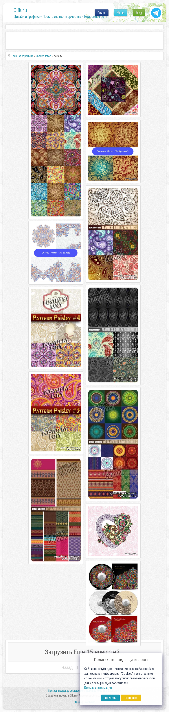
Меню (120, 13)
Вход (139, 13)
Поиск (101, 13)
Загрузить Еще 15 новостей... (84, 652)
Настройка (131, 697)
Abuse (78, 702)
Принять (110, 697)
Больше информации (98, 688)
